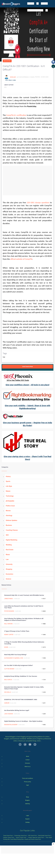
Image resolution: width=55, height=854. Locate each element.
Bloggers (27, 800)
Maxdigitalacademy (11, 724)
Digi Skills (7, 692)
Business (9, 525)
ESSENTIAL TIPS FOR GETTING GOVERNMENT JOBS (20, 699)
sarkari (6, 703)
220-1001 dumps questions (38, 202)
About (27, 756)
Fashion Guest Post (8, 837)
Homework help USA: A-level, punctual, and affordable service (24, 595)
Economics (9, 574)
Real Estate (9, 549)
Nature (8, 491)
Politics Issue (10, 506)
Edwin (6, 647)
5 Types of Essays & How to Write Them (16, 631)
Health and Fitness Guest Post (33, 839)
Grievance (27, 763)
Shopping (9, 569)
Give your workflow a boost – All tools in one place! (27, 385)
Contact (28, 759)
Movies (8, 510)
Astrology (9, 515)
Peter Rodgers (9, 611)
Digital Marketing (11, 540)
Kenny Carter (8, 634)
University (9, 564)
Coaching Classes (12, 530)
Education (7, 61)
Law (7, 559)
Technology (10, 496)
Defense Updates (11, 520)
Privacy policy (27, 781)
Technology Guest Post (20, 835)
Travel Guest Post (8, 835)
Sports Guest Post (21, 837)
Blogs (27, 797)
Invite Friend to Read (27, 366)
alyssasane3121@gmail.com (13, 658)
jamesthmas (8, 598)
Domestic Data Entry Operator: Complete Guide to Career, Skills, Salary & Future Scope (24, 688)
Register (27, 819)
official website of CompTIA (21, 259)
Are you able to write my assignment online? (18, 665)
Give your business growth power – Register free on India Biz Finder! (27, 424)
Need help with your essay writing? (15, 654)
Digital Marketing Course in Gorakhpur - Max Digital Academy (23, 721)
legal (27, 785)
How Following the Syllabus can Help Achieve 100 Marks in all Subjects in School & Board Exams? (23, 619)
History (8, 476)
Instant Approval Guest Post (36, 837)
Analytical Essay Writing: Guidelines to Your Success (20, 676)
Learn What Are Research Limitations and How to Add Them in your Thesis (23, 607)
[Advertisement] (27, 180)
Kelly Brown (8, 624)
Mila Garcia (8, 679)
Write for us (27, 766)
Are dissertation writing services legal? (16, 710)
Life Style (9, 486)
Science (8, 579)
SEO (7, 535)
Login (27, 815)
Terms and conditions (27, 778)
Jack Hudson (8, 714)
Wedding (9, 545)
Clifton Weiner (9, 669)
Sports (8, 481)
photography (10, 501)
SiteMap (27, 822)
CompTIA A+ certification (16, 115)
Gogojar (13, 77)
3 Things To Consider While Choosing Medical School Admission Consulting (24, 643)
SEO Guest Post (32, 835)
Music (8, 554)
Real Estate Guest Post (44, 835)
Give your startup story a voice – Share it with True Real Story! (27, 457)
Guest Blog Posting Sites (17, 839)
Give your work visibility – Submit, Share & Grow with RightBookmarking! (27, 407)
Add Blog (27, 803)
